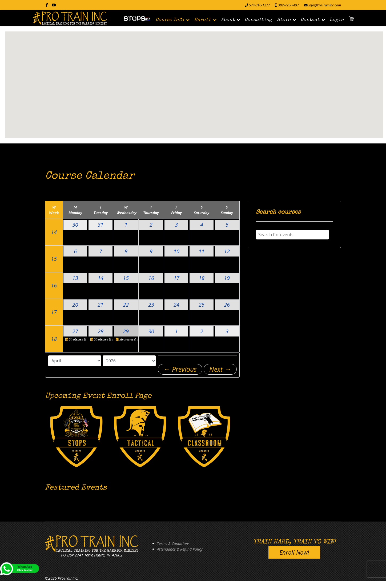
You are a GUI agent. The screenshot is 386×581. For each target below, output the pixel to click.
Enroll (202, 20)
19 (227, 278)
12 (227, 251)
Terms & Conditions (173, 543)
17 (176, 278)
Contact (310, 20)
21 (100, 304)
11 (201, 251)
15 (54, 258)
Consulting (258, 20)
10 (176, 251)
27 (75, 331)
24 (176, 304)
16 (54, 285)
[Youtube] (54, 4)
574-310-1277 (259, 5)
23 (151, 304)
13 (75, 278)
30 (75, 224)
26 (227, 304)
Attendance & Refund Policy (179, 549)
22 (126, 304)
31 (100, 224)
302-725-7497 (288, 5)
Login (336, 20)
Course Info (170, 20)
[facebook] (47, 4)
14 (54, 232)
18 (201, 278)
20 (75, 304)
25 (201, 304)
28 (100, 331)
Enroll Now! (294, 552)
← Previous (180, 369)
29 (126, 331)
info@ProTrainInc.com (324, 5)
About (228, 20)
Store (284, 20)
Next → (220, 369)
